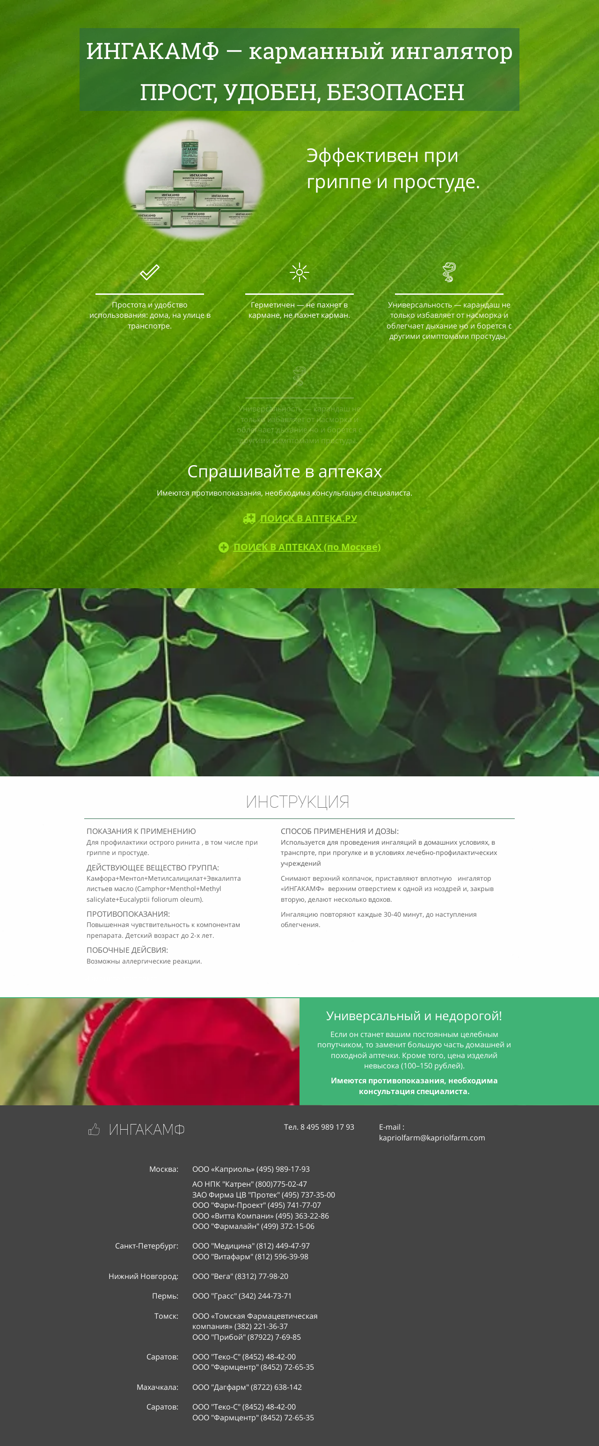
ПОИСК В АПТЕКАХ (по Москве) (307, 546)
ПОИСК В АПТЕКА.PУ (308, 518)
